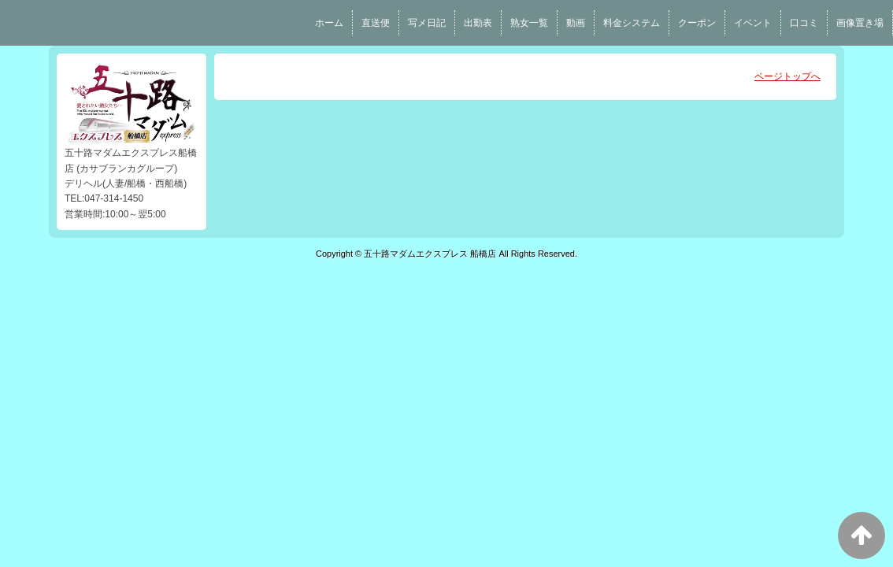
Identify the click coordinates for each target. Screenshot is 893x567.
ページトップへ (787, 76)
